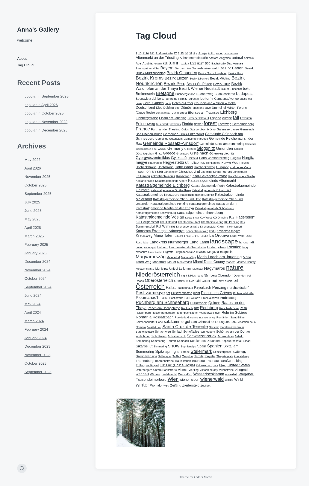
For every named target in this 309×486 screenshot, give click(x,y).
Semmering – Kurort (163, 340)
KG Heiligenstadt (147, 222)
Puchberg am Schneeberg (162, 302)
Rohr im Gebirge (234, 312)
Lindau (212, 247)
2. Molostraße (164, 53)
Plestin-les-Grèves (216, 293)
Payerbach (202, 288)
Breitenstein (145, 94)
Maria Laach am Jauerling (219, 257)
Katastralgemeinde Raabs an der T (213, 203)
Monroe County (246, 262)
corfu (168, 103)
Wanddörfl (185, 374)
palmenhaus (185, 287)
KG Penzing (231, 222)
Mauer (171, 262)
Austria (147, 63)
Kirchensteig (208, 226)
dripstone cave (202, 107)
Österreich (150, 286)
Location (234, 247)
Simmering (160, 346)
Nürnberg (210, 275)
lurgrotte (168, 252)
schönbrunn (143, 336)
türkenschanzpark (207, 365)
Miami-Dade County (209, 262)
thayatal (209, 356)
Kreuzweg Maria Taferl (155, 235)
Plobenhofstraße (243, 293)
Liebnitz (162, 247)
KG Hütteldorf (168, 222)
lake (145, 242)
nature (234, 267)
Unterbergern (144, 369)
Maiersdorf (173, 257)
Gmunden (224, 148)
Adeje (202, 53)
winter (142, 385)
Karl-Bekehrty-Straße (209, 176)
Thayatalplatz (225, 356)
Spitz (159, 351)
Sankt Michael (154, 327)
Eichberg (228, 112)
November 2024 (37, 270)
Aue (138, 63)
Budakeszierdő (225, 94)
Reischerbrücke (229, 308)
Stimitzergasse (222, 351)
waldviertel (169, 374)
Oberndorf (225, 275)
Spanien (214, 346)
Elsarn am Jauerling (172, 118)
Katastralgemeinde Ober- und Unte (177, 199)
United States (238, 365)
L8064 (204, 235)
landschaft (246, 242)
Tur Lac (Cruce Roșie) (177, 365)
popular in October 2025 (44, 113)
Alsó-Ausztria (231, 53)
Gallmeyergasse (228, 129)
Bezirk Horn (236, 73)
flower (198, 124)
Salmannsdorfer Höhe (149, 322)
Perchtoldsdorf (237, 287)
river (218, 312)
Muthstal (197, 268)
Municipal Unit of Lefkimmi (173, 268)
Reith (243, 308)
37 (190, 53)
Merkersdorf (184, 262)
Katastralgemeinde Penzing (169, 203)
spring (170, 351)
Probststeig (228, 298)
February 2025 (36, 245)
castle (243, 98)
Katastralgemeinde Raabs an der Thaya (165, 208)
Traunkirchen (183, 360)
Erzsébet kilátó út (198, 118)
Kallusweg (143, 176)
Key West (206, 217)
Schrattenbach (177, 336)
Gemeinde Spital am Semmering (222, 143)
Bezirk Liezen (176, 78)
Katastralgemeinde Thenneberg (200, 212)
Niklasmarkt (195, 275)
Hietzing (244, 162)
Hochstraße (165, 167)
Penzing (219, 287)
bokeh (247, 88)
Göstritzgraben (145, 153)
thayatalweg (241, 356)
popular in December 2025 (45, 130)
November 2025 (37, 177)
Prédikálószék (210, 298)
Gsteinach (199, 153)
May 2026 (32, 160)
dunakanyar (163, 112)
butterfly (206, 98)
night (184, 275)
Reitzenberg (143, 312)
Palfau (171, 287)
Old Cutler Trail (206, 281)
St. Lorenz (183, 351)
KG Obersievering (212, 222)
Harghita (235, 158)
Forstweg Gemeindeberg (236, 124)
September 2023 (38, 372)
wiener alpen (189, 379)
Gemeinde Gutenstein (168, 138)
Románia (144, 317)
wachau (142, 374)
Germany (175, 148)
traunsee (198, 360)
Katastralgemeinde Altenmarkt (212, 181)
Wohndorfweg (159, 385)
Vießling (194, 369)
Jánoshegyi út (189, 171)
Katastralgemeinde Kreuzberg (157, 194)
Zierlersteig (191, 385)
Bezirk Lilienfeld (199, 78)
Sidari (246, 340)
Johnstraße (240, 171)
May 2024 (32, 304)
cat (250, 98)
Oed (191, 281)
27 (175, 53)
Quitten (214, 303)
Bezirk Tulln (221, 84)
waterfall (231, 374)
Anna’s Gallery (38, 29)
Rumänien (223, 317)
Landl (204, 242)
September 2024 (38, 287)
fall (236, 117)
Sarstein (214, 327)
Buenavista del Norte (150, 98)
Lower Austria (155, 252)
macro (201, 252)
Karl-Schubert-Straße (241, 176)
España (215, 118)
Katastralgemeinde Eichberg (163, 185)
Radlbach (187, 308)
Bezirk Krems (150, 78)
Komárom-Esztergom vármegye (160, 231)
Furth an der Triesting (165, 129)
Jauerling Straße (211, 171)
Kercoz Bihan (192, 217)
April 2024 (32, 312)
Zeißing (175, 385)
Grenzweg (182, 153)
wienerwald (212, 379)
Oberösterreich (159, 280)
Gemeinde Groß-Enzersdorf (183, 134)
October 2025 (35, 185)
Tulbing (237, 360)
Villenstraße (226, 369)
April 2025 (32, 228)
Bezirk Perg (174, 83)
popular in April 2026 (41, 105)
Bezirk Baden (232, 68)
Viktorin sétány (209, 369)
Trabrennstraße (164, 360)
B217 (200, 63)
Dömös (186, 107)
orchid (228, 281)
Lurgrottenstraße (184, 252)
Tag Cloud (25, 65)
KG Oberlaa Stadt (189, 222)
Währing (155, 374)
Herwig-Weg (229, 162)
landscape (224, 241)
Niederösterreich (158, 274)
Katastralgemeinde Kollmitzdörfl (211, 190)
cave (139, 103)
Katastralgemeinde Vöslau (160, 217)
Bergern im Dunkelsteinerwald (197, 68)
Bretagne (165, 93)
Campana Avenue (226, 98)
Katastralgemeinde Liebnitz (197, 194)
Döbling (168, 107)
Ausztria (158, 63)
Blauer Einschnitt (231, 88)
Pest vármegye (150, 292)
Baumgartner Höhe (147, 68)
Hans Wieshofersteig (214, 158)
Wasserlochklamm (208, 374)
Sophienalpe (188, 346)
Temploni (187, 356)
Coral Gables (153, 103)
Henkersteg (213, 162)
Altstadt (213, 58)
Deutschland (145, 107)
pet (168, 293)
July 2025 (32, 202)
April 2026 (32, 168)
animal (237, 57)
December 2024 (37, 262)
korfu (212, 231)
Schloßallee (191, 331)
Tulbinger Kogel (147, 365)
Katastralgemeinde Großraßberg (171, 190)
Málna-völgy (188, 257)
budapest (244, 93)
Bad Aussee (235, 63)
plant (196, 293)
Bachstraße (218, 63)
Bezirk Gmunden (182, 72)
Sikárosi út (144, 346)
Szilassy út (164, 356)
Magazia (213, 252)
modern (230, 262)
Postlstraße (176, 298)
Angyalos (225, 58)
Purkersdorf (198, 303)
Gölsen (238, 148)
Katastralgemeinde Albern (171, 180)
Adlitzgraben (215, 53)
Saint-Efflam (237, 317)
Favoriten (246, 118)
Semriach (183, 340)
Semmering (143, 340)
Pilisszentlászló (181, 293)
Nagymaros (214, 268)
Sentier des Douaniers (205, 340)
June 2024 (32, 295)
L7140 (195, 235)
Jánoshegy (170, 171)
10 (139, 53)
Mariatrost (159, 262)
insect (140, 171)
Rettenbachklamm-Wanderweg (195, 312)
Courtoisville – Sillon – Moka (215, 103)
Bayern (166, 68)
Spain (201, 346)
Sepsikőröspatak (232, 340)
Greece (169, 153)
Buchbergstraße (185, 94)
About (22, 59)
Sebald (239, 336)
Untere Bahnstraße (165, 369)
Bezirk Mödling (220, 78)
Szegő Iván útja (146, 356)
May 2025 (32, 219)
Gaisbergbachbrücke (203, 129)
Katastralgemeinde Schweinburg (156, 212)
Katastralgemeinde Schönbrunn (214, 208)
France (143, 128)
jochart (227, 171)
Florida (187, 124)
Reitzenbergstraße (163, 312)
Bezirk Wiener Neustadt (199, 88)
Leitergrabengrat (146, 247)
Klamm (221, 226)
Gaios (185, 129)
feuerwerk (162, 124)
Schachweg (163, 331)
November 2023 (37, 355)
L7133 (187, 236)
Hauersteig (155, 162)
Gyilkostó (179, 158)
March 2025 (34, 236)
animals (249, 58)
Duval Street (179, 112)
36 (186, 53)
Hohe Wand (184, 167)
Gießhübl (190, 148)
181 (152, 53)
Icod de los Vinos (240, 167)
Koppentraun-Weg (197, 231)
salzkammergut (177, 321)
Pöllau (164, 298)
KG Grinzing (220, 217)
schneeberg (207, 331)
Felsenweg (145, 123)
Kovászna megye (228, 231)
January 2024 (35, 338)
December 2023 (37, 346)
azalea (185, 63)
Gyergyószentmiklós (153, 158)
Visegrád (241, 369)
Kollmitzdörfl (234, 226)
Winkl (238, 379)
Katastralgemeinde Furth (208, 185)
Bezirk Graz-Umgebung (212, 73)
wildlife (229, 379)
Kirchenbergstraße (187, 226)
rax (196, 308)
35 (181, 53)
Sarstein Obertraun (232, 327)
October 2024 (35, 279)
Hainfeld (193, 158)
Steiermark (201, 351)
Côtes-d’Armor (182, 103)
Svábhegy (239, 351)
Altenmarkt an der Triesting (157, 58)
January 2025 (35, 253)
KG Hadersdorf (241, 217)
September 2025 (38, 194)
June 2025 (32, 211)
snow (174, 345)
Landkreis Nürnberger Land (174, 242)
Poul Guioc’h (192, 298)
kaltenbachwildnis (163, 176)
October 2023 (35, 363)
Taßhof (177, 356)
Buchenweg (205, 94)
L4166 (178, 235)
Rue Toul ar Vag (207, 317)
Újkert (222, 365)
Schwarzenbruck (202, 336)
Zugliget (205, 385)
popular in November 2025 (45, 122)
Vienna (183, 369)
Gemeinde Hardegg (196, 138)
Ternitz (198, 356)
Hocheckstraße (146, 167)
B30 (208, 63)
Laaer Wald (237, 235)
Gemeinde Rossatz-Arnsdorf (170, 143)
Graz (158, 153)
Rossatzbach (163, 317)
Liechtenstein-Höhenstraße (187, 247)
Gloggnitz (206, 148)
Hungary (222, 167)
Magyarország (151, 256)
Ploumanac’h (147, 297)
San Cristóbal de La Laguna (210, 322)
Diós (159, 107)
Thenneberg (145, 360)
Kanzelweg (183, 176)
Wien (173, 379)
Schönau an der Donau (233, 331)
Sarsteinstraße (145, 331)
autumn (171, 63)
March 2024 (34, 321)
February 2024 (36, 329)
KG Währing (165, 226)
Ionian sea (154, 171)
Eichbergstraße (147, 118)
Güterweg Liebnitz (221, 153)
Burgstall (193, 98)
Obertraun (181, 281)
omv (221, 281)
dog (177, 107)
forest (210, 123)
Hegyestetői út (176, 162)
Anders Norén (203, 477)
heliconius (197, 162)
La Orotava (219, 235)
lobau (222, 247)
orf (235, 280)
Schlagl (177, 331)
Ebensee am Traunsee (203, 112)
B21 (193, 63)
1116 (145, 53)
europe (227, 118)
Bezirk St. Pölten (199, 84)
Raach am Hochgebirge (164, 308)
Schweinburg (226, 336)
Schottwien (158, 336)
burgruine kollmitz (176, 98)
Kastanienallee (145, 180)
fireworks (175, 124)
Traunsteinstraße (218, 360)
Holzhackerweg (204, 167)
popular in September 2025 (46, 96)
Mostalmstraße (145, 268)
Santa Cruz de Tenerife (185, 326)
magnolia (226, 252)
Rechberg (209, 307)
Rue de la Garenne (186, 317)
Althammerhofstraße (194, 58)
